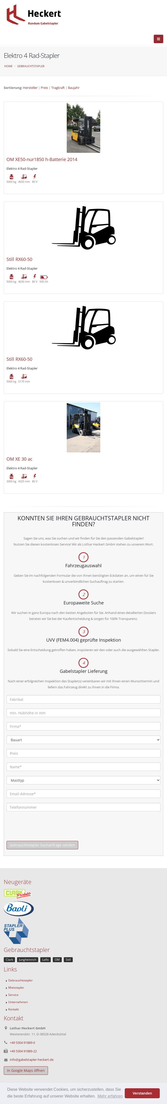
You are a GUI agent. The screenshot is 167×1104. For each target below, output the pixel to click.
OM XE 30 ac (19, 459)
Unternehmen (18, 1002)
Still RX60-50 (19, 259)
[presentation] (44, 831)
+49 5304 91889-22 (23, 1051)
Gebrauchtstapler (30, 66)
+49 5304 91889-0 (22, 1042)
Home (8, 66)
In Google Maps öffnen (26, 1070)
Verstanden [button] (142, 1093)
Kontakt (13, 1009)
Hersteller (30, 87)
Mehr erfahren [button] (110, 1096)
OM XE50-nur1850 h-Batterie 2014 (41, 159)
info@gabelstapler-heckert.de (32, 1059)
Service (13, 995)
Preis (44, 87)
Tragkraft (58, 87)
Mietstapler (16, 987)
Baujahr (74, 87)
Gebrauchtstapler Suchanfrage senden (42, 845)
